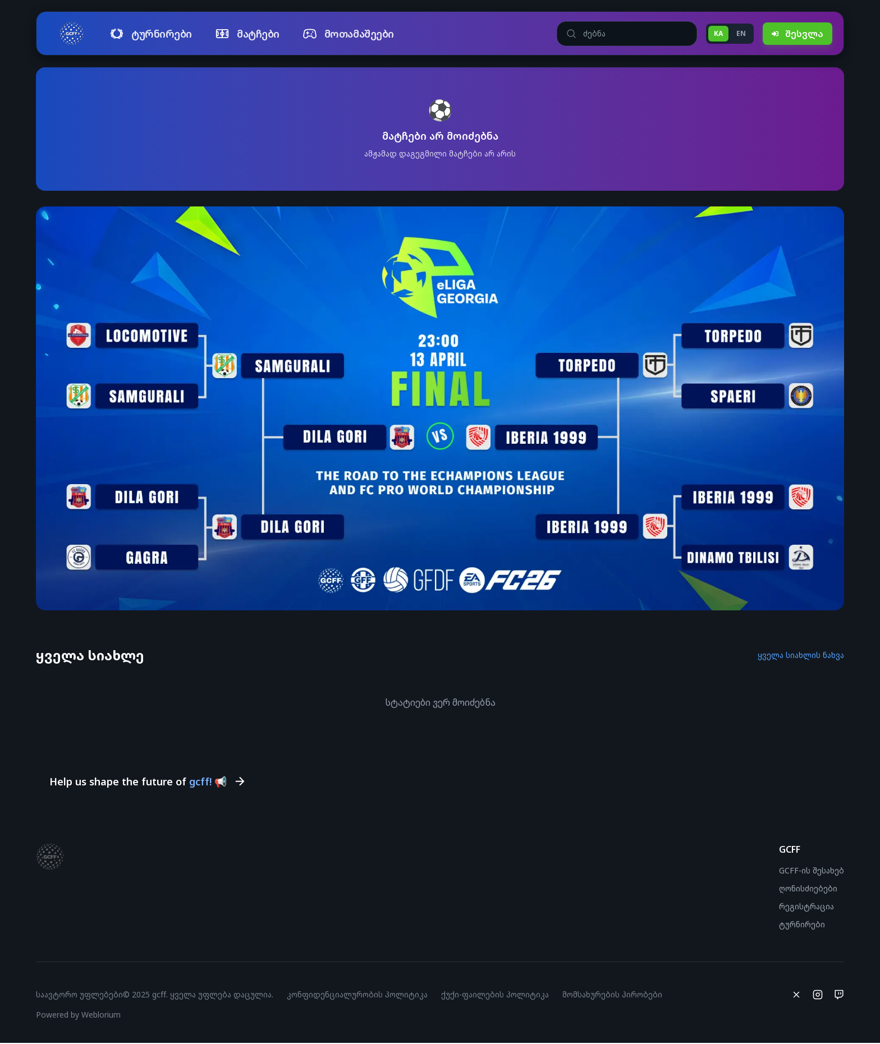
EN (741, 33)
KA (718, 33)
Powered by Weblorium (78, 1015)
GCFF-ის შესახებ (811, 871)
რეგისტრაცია (806, 907)
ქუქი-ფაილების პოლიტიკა (495, 995)
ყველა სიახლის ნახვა (801, 655)
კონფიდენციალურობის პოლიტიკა (357, 995)
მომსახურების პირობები (612, 995)
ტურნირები (802, 925)
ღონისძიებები (808, 889)
